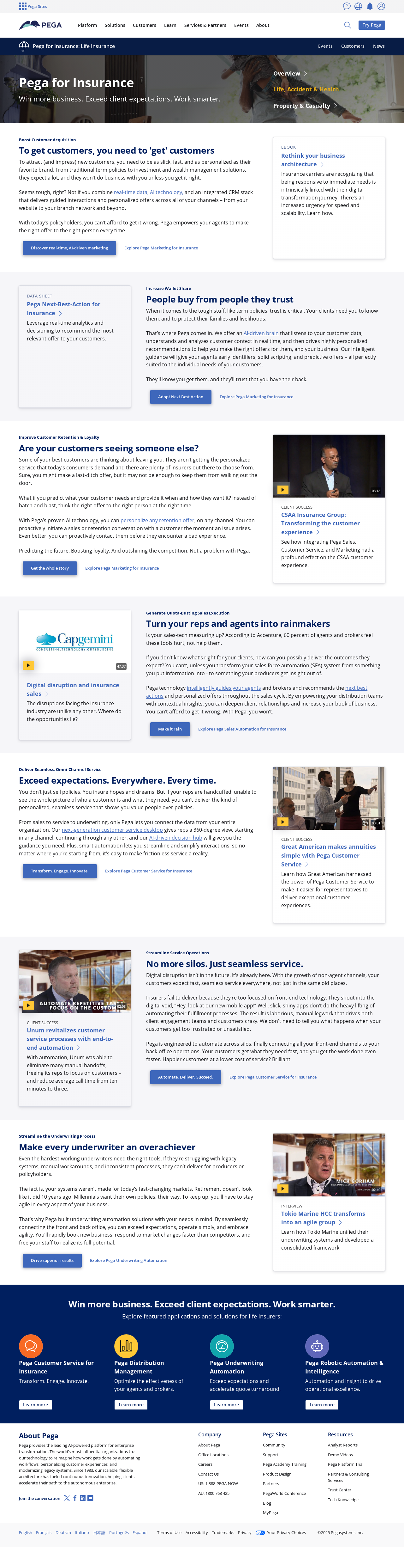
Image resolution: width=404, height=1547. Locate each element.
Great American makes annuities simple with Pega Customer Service (328, 855)
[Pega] (40, 25)
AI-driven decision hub (175, 837)
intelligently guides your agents (224, 687)
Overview (290, 73)
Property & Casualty (305, 105)
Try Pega (372, 25)
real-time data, (131, 192)
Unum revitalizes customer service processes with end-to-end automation (70, 1038)
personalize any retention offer (157, 520)
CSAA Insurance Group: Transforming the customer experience (320, 523)
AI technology (166, 192)
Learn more (35, 1405)
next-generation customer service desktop (112, 829)
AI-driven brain (261, 333)
